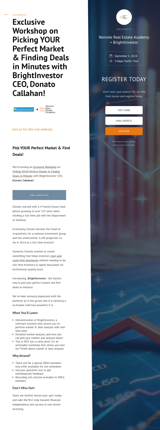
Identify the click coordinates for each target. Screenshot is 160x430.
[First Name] (124, 110)
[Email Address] (124, 121)
